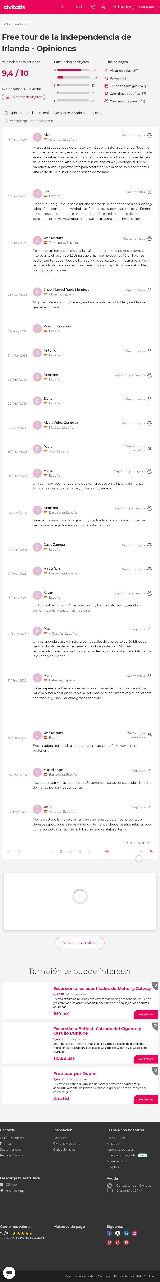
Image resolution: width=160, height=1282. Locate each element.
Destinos (60, 1138)
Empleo (113, 1167)
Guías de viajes (64, 1149)
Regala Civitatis (11, 1155)
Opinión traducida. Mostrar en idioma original (61, 610)
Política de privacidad (127, 1276)
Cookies (149, 1276)
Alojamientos (117, 1161)
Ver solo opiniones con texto (31, 121)
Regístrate (147, 7)
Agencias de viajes (120, 1149)
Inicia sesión (122, 7)
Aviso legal (104, 1276)
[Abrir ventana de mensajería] (9, 1273)
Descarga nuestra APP (20, 1178)
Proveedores (116, 1138)
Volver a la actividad (16, 24)
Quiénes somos (12, 1138)
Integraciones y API (121, 1155)
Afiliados (113, 1143)
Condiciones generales (79, 1276)
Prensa (5, 1143)
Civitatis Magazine (66, 1143)
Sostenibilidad (10, 1149)
